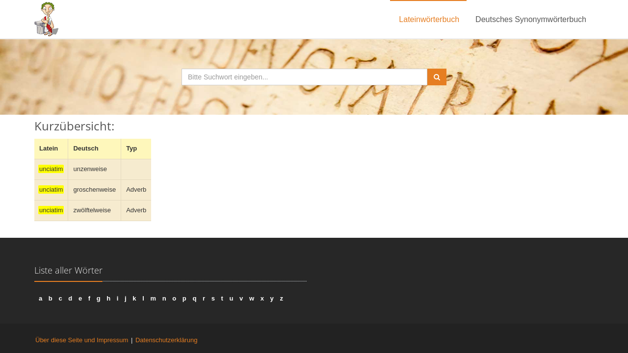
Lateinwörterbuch (429, 19)
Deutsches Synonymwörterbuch (530, 19)
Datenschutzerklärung (166, 340)
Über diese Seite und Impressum (81, 340)
